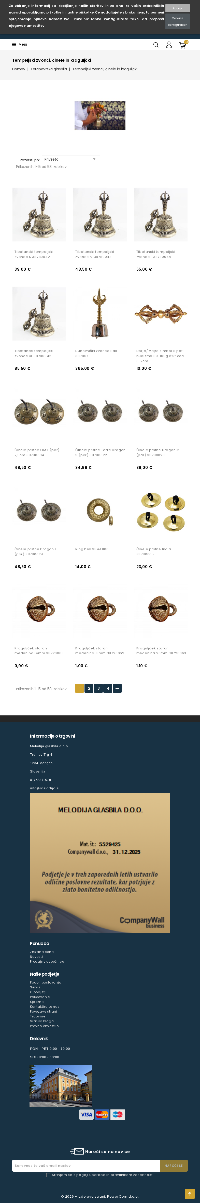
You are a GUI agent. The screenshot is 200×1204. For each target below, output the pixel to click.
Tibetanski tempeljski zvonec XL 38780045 (34, 354)
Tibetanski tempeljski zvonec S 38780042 (34, 254)
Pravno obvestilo (44, 1027)
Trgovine (37, 1017)
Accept (178, 8)
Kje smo (37, 1003)
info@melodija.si (45, 789)
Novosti (36, 958)
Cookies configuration (177, 21)
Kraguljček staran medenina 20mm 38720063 (161, 652)
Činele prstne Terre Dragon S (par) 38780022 (100, 453)
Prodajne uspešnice (47, 962)
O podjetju (39, 993)
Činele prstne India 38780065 (153, 552)
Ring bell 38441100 (91, 549)
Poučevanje (40, 998)
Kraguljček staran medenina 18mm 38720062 (99, 652)
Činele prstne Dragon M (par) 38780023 (158, 453)
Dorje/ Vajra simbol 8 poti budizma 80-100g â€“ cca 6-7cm (160, 356)
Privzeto (71, 159)
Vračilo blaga (42, 1022)
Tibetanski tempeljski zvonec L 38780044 (155, 254)
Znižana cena (42, 953)
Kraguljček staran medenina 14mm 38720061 (39, 652)
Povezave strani (43, 1012)
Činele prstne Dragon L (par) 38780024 (35, 552)
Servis (35, 988)
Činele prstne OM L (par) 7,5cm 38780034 (37, 453)
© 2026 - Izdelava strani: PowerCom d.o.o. (100, 1197)
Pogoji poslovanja (46, 983)
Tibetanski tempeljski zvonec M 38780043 (94, 254)
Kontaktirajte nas (45, 1007)
